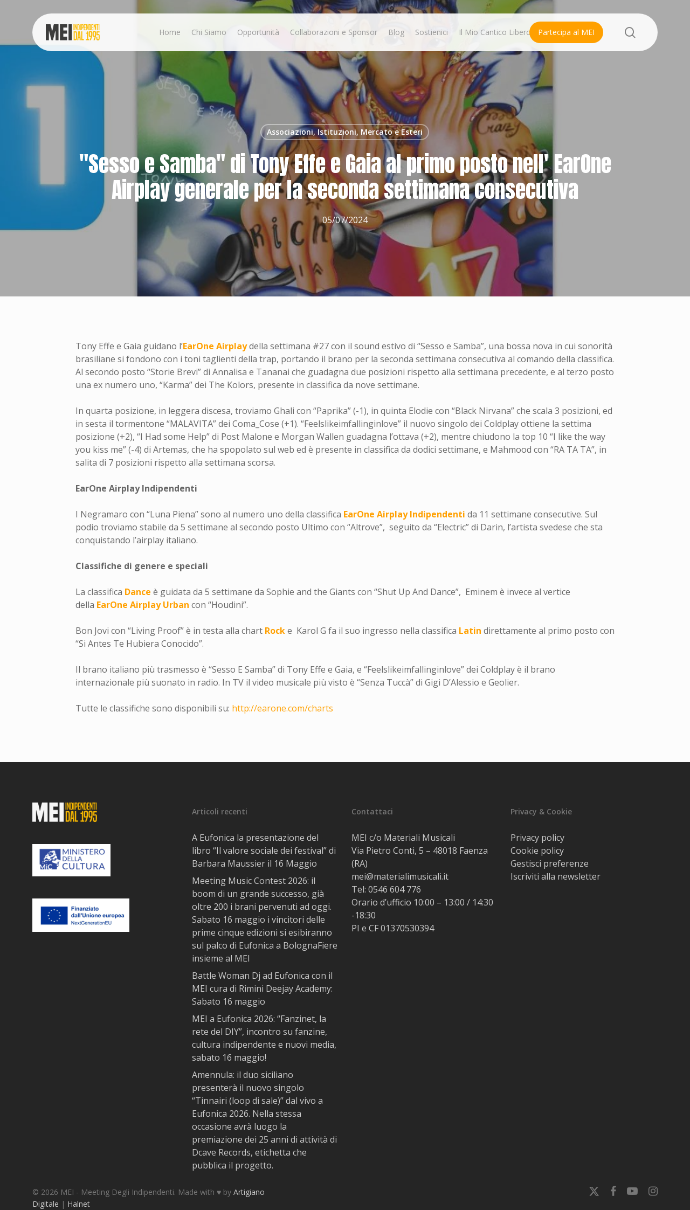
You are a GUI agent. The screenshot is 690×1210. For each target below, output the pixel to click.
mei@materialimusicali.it (399, 876)
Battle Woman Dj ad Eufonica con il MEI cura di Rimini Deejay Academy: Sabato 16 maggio (262, 988)
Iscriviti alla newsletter (555, 876)
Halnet (78, 1204)
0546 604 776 (394, 889)
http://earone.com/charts (282, 708)
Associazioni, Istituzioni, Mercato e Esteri (345, 132)
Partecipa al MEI (566, 32)
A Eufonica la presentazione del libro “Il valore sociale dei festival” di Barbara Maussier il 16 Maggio (264, 850)
